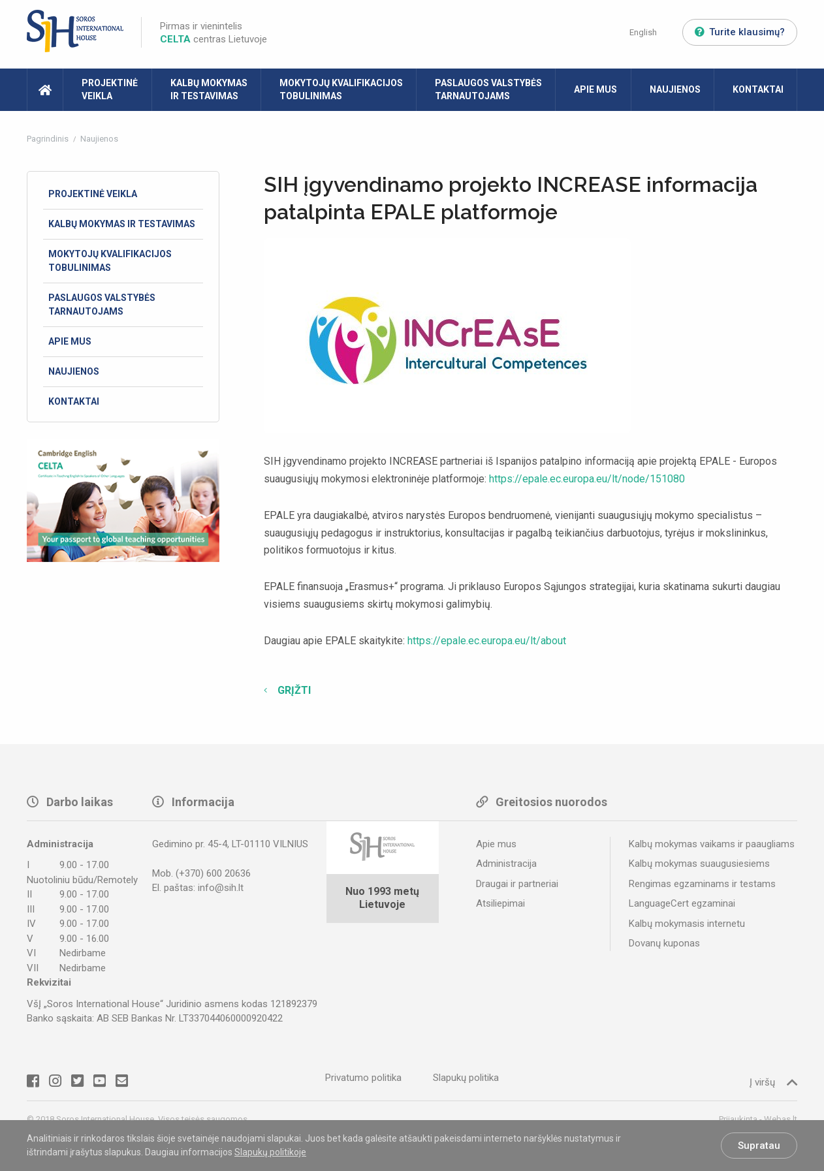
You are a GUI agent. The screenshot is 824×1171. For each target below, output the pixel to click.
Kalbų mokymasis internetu (687, 923)
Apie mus (595, 89)
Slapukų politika (466, 1078)
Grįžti (293, 690)
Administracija (506, 863)
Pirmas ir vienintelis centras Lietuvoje (213, 32)
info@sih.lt (221, 888)
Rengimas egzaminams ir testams (702, 884)
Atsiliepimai (500, 903)
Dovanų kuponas (664, 943)
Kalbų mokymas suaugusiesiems (699, 863)
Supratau (759, 1145)
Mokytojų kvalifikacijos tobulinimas (341, 89)
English (643, 32)
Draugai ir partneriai (517, 884)
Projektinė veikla (110, 89)
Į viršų (773, 1082)
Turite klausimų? (740, 32)
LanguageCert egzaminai (682, 903)
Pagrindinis (49, 139)
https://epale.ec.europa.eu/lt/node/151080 (587, 479)
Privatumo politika (363, 1078)
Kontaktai (758, 89)
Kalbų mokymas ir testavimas (208, 89)
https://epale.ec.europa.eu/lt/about (486, 640)
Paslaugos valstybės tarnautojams (488, 89)
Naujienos (675, 89)
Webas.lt (780, 1119)
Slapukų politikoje (270, 1152)
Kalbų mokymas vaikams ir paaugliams (712, 844)
